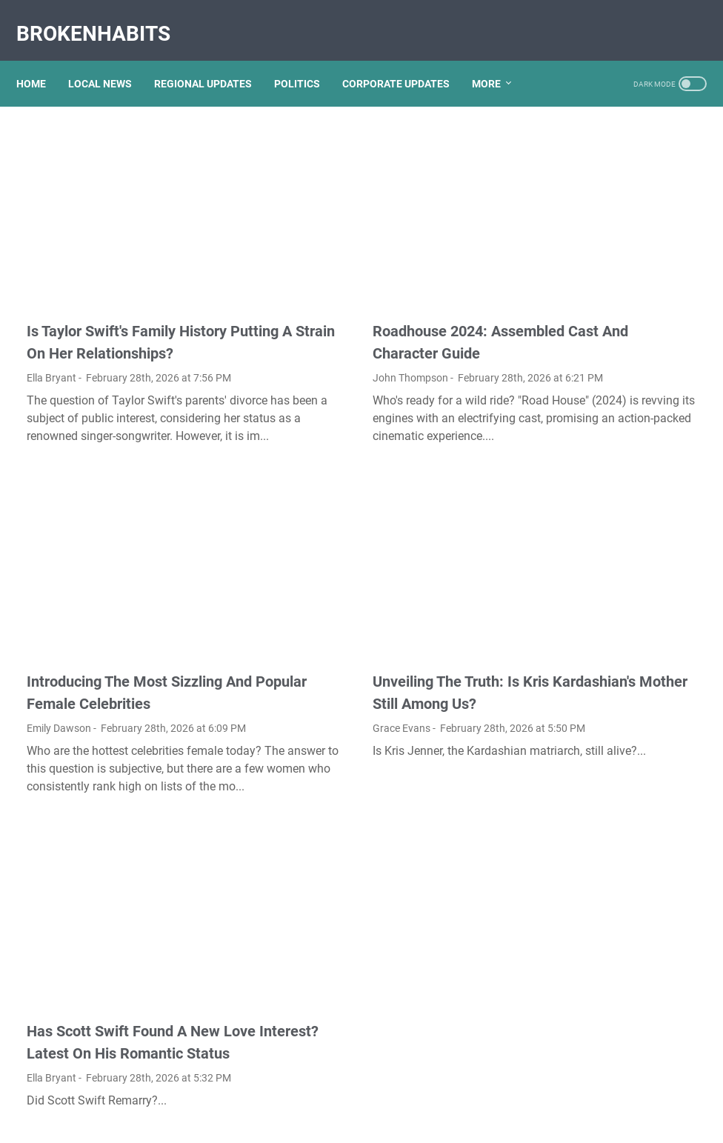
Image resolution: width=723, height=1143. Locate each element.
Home (41, 58)
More (496, 58)
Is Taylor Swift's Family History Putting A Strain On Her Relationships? (127, 275)
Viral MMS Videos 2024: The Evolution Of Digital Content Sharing (614, 166)
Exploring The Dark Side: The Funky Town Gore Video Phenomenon (615, 659)
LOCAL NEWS (110, 58)
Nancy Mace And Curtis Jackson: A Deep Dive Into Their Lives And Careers (608, 771)
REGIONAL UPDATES (213, 58)
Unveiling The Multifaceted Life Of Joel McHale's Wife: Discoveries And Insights (610, 538)
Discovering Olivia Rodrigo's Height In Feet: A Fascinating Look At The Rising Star (615, 599)
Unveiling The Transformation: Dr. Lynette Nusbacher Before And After (612, 391)
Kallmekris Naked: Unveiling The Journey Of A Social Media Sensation (612, 227)
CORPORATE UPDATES (406, 58)
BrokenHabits (104, 17)
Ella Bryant (51, 322)
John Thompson (298, 300)
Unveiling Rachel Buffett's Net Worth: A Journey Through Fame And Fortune (617, 331)
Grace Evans (290, 667)
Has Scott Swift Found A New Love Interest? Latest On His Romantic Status (123, 958)
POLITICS (307, 58)
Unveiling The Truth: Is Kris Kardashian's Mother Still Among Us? (349, 620)
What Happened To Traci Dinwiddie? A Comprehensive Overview (616, 1014)
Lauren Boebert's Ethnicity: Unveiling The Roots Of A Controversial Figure (609, 953)
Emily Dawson (59, 644)
